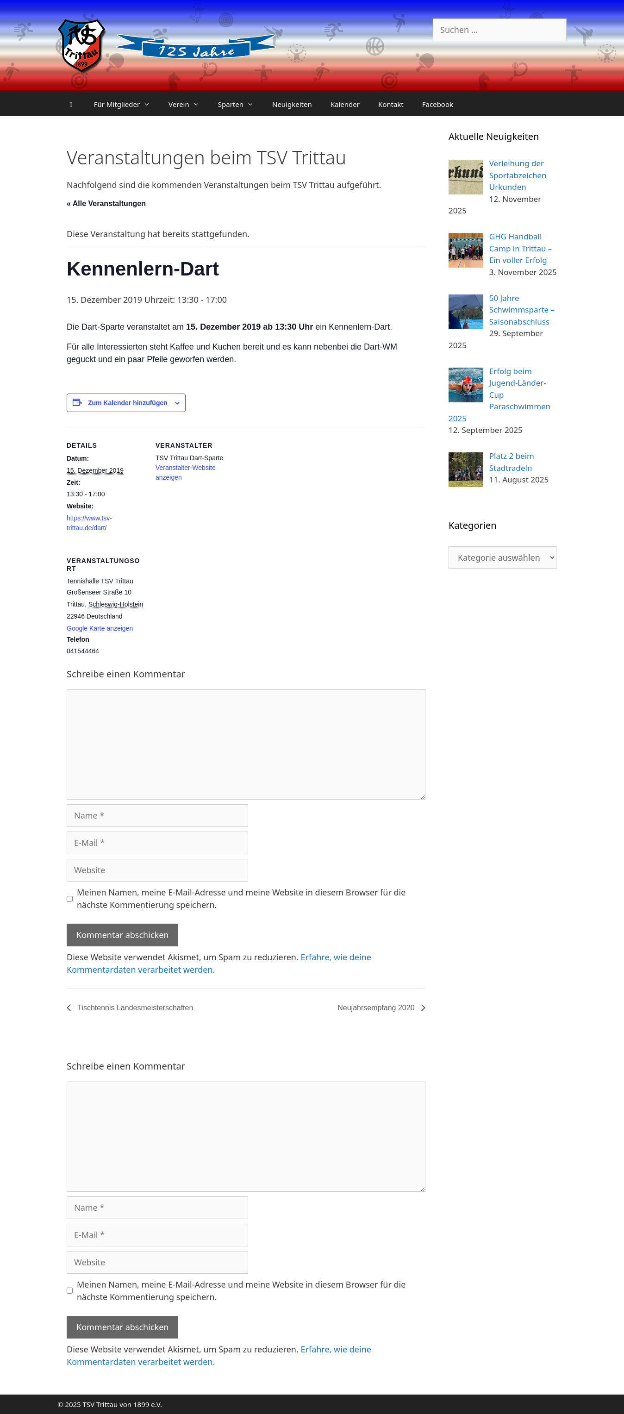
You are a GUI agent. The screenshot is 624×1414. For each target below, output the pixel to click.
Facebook (437, 104)
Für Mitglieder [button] (126, 104)
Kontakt (391, 104)
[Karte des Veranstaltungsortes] (204, 606)
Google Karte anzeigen (100, 628)
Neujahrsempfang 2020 (377, 1008)
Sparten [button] (240, 104)
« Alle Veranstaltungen (106, 203)
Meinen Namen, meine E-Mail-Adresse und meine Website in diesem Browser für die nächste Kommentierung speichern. (241, 898)
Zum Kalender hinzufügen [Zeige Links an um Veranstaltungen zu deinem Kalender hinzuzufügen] (128, 403)
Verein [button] (188, 104)
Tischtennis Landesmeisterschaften (134, 1008)
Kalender (345, 104)
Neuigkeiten (292, 104)
